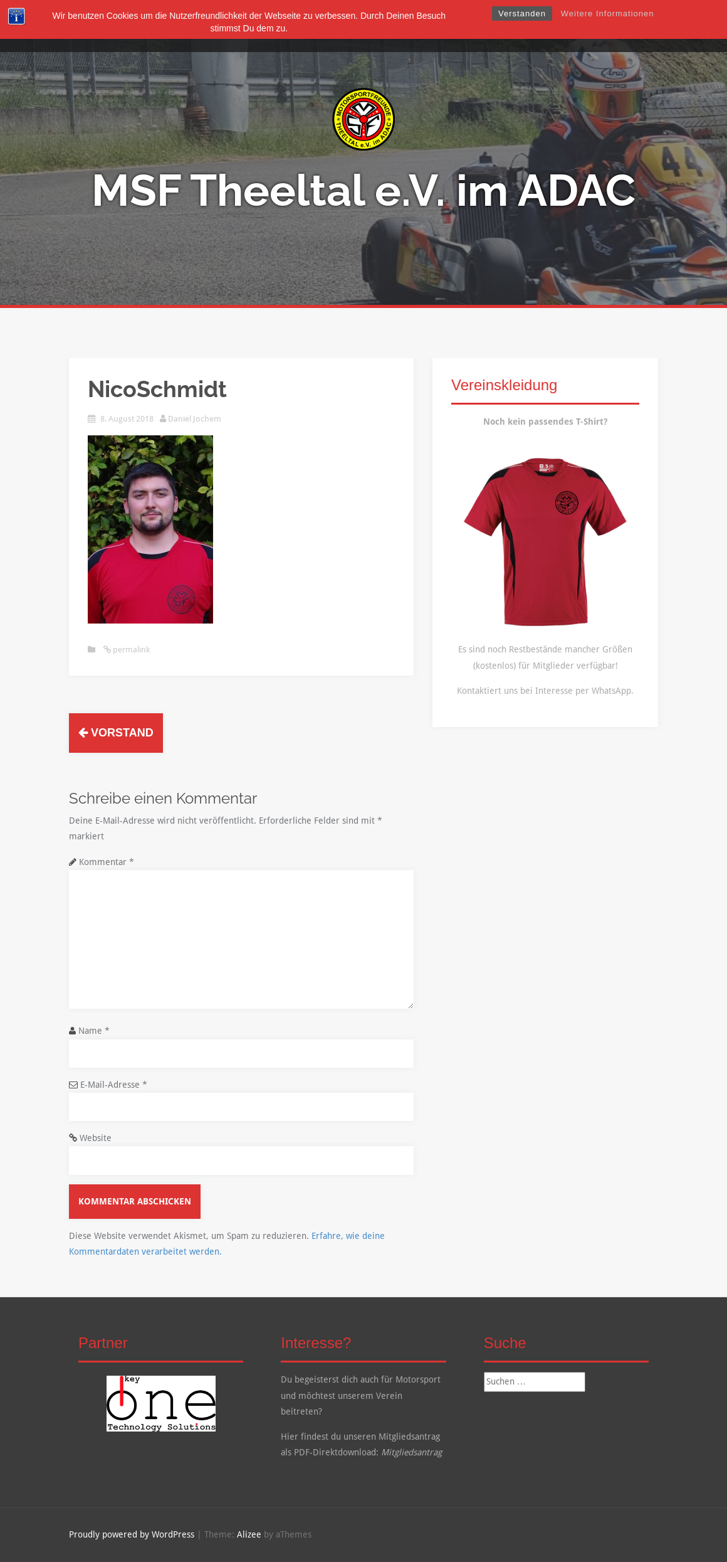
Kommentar (106, 862)
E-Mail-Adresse (113, 1085)
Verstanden (522, 13)
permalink (130, 649)
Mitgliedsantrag (411, 1452)
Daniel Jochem (194, 418)
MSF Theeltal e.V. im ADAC (363, 190)
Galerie (406, 26)
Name (94, 1031)
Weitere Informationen (607, 13)
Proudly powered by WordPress (131, 1534)
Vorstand (116, 732)
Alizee (249, 1534)
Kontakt (508, 26)
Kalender (456, 26)
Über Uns (278, 26)
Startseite (223, 26)
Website (96, 1138)
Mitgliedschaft (344, 26)
